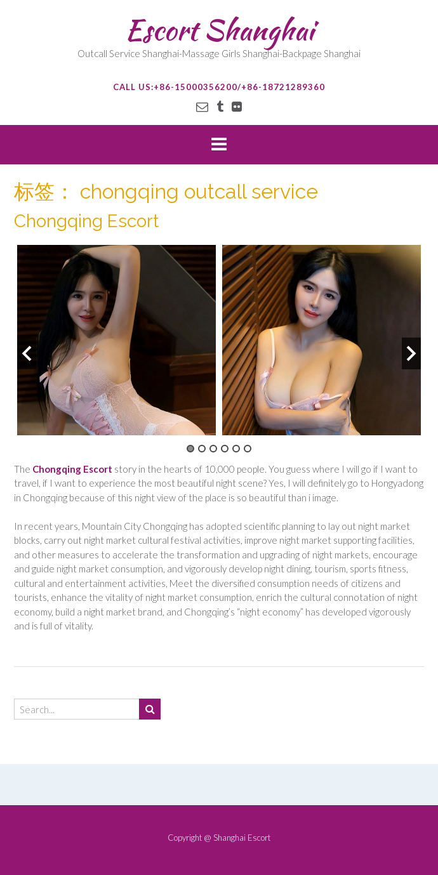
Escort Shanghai (219, 30)
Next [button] (411, 353)
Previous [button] (26, 353)
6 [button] (247, 448)
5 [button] (236, 448)
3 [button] (213, 448)
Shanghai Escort (241, 837)
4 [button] (225, 448)
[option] (116, 340)
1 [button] (190, 448)
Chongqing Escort (86, 221)
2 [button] (202, 448)
